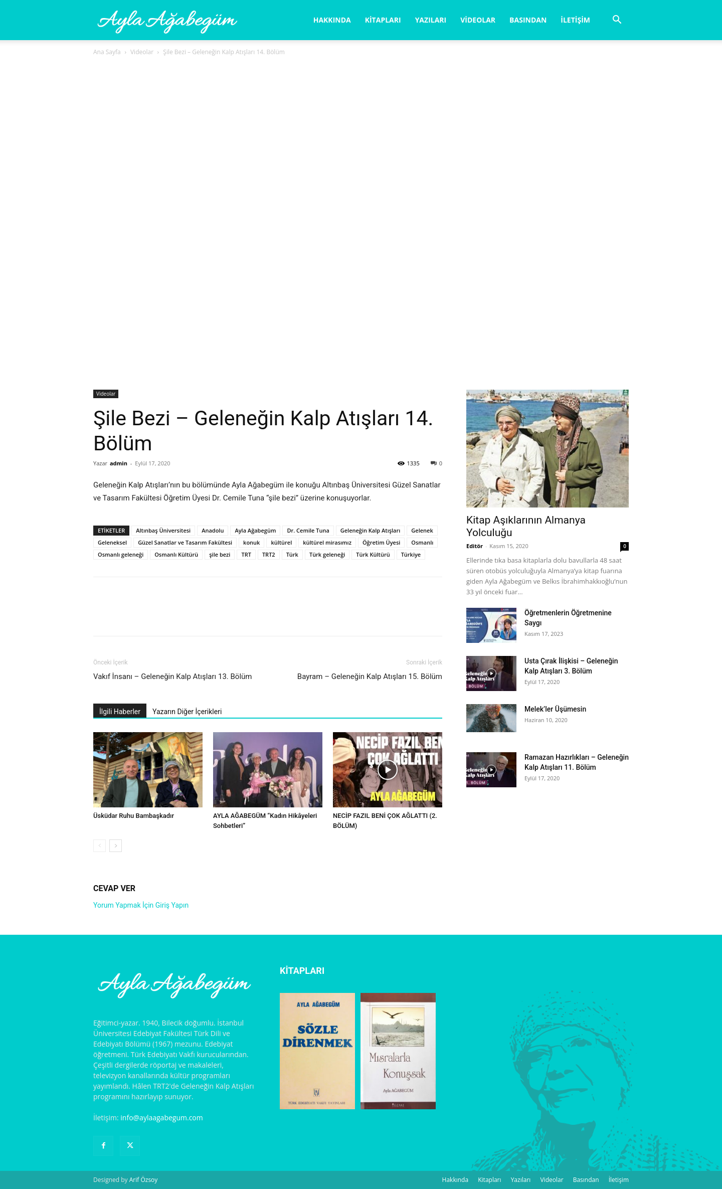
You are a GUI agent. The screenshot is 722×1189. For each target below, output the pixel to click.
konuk (251, 542)
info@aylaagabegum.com (161, 1117)
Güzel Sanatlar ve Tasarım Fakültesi (185, 542)
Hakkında (332, 20)
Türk (292, 554)
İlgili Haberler (119, 712)
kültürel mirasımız (327, 542)
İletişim (575, 20)
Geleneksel (112, 542)
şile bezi (219, 554)
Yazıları (431, 20)
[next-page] (115, 845)
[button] (617, 21)
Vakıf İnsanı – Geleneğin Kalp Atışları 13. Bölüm (172, 676)
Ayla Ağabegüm (255, 530)
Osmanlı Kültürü (176, 554)
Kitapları (383, 20)
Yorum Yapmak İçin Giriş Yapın (141, 905)
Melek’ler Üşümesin (555, 709)
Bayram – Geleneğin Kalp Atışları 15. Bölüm (369, 676)
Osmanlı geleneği (120, 554)
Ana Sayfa (107, 52)
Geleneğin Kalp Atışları (370, 530)
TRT (246, 554)
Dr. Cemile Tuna (308, 530)
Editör (474, 546)
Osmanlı (422, 542)
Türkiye (411, 554)
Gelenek (422, 530)
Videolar (477, 20)
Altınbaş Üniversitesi (163, 530)
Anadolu (213, 530)
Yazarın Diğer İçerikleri (187, 712)
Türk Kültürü (373, 554)
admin (118, 463)
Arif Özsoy (143, 1179)
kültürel (281, 542)
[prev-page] (99, 845)
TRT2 (268, 554)
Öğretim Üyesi (381, 542)
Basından (528, 20)
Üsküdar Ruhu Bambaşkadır (133, 815)
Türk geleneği (327, 554)
